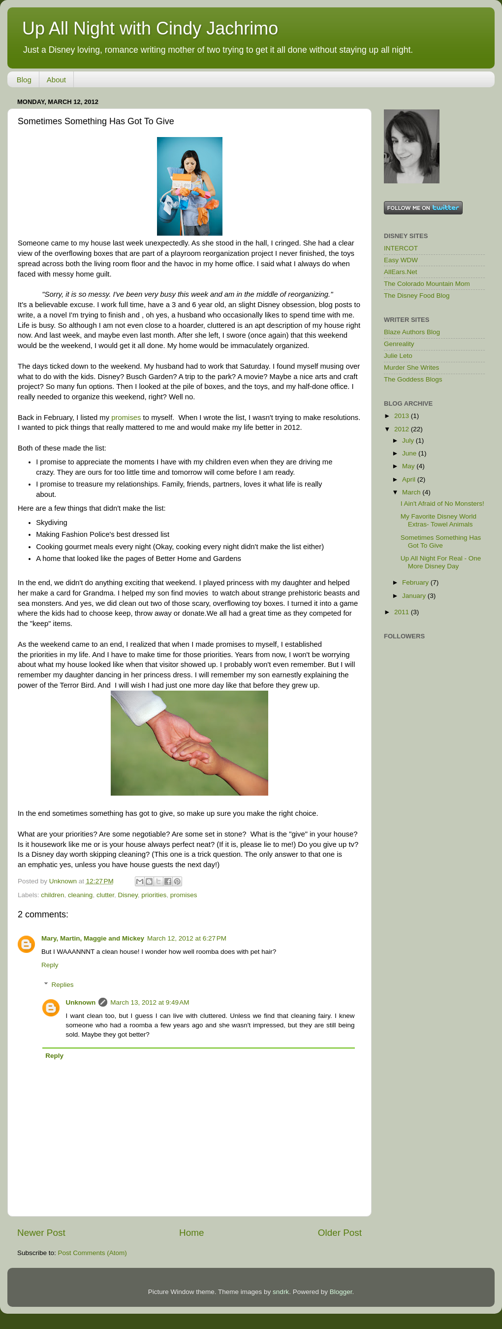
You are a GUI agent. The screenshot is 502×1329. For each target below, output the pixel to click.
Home (191, 1232)
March (412, 492)
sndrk (281, 1291)
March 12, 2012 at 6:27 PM (186, 938)
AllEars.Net (400, 272)
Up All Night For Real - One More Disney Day (441, 562)
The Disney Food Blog (417, 295)
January (415, 595)
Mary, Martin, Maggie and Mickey (92, 938)
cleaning (80, 895)
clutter (105, 895)
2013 (402, 416)
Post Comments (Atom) (92, 1253)
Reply (50, 965)
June (410, 453)
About (56, 79)
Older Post (340, 1232)
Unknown (81, 1002)
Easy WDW (401, 260)
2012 (402, 429)
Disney (127, 895)
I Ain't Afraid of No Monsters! (442, 503)
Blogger (341, 1291)
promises (126, 417)
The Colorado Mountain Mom (427, 283)
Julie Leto (398, 355)
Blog (24, 79)
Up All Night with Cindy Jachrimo (150, 28)
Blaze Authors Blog (412, 332)
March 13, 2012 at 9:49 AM (149, 1002)
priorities (153, 895)
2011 (402, 612)
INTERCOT (401, 248)
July (409, 440)
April (409, 479)
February (416, 582)
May (409, 466)
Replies (63, 984)
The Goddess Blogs (413, 379)
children (52, 895)
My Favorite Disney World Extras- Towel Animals (438, 520)
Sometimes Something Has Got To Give (441, 541)
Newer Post (41, 1232)
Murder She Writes (411, 367)
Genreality (399, 344)
